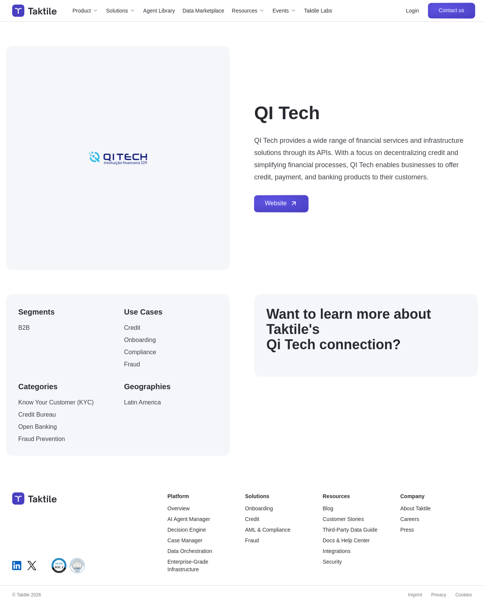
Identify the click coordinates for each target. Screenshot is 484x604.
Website (281, 203)
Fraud (252, 540)
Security (332, 562)
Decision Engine (186, 530)
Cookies (463, 595)
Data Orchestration (189, 551)
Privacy (438, 595)
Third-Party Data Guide (350, 530)
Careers (409, 519)
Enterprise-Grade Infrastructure (187, 565)
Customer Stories (343, 519)
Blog (328, 508)
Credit (252, 519)
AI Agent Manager (188, 519)
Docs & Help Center (346, 540)
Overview (178, 508)
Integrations (336, 551)
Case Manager (184, 540)
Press (407, 530)
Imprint (415, 595)
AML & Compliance (267, 530)
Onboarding (259, 508)
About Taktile (415, 508)
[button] (86, 10)
